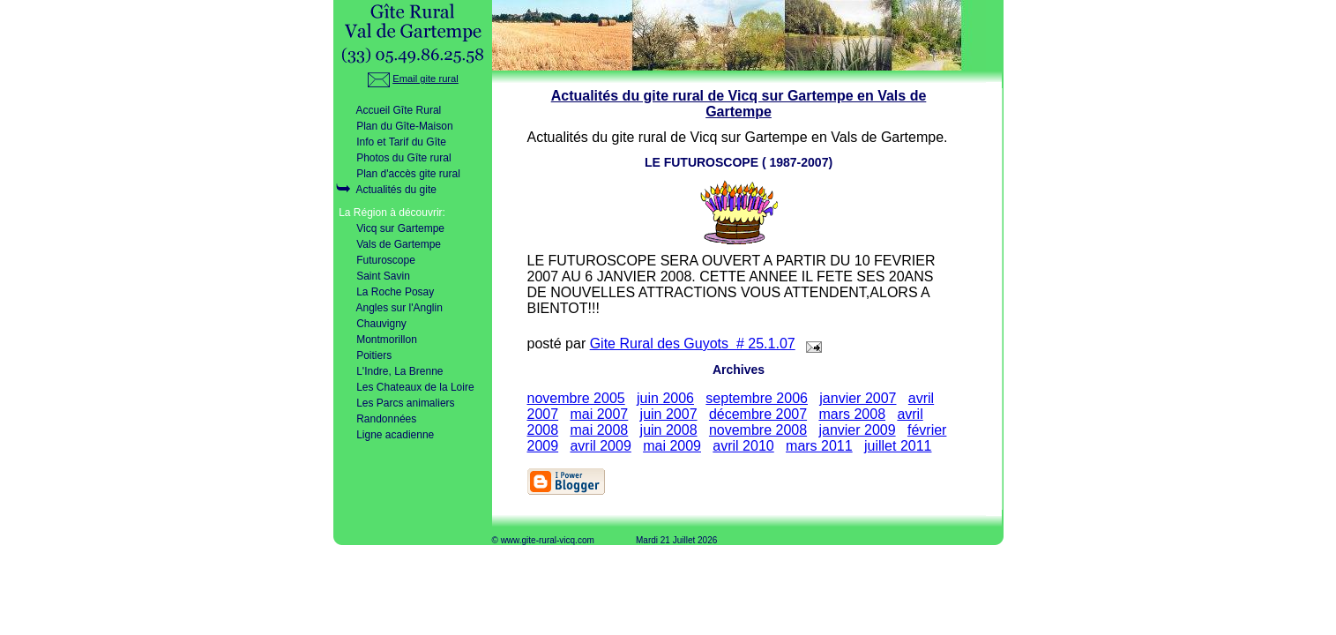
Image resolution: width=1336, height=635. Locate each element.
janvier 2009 (856, 429)
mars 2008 (851, 414)
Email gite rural (412, 78)
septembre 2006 (756, 398)
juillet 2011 (898, 445)
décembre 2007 (758, 414)
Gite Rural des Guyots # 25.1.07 (692, 343)
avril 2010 (743, 445)
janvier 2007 (857, 398)
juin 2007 (669, 414)
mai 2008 (599, 429)
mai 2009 (672, 445)
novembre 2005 (576, 398)
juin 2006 (665, 398)
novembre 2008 (758, 429)
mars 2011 (819, 445)
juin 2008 (669, 429)
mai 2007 (599, 414)
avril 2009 (600, 445)
